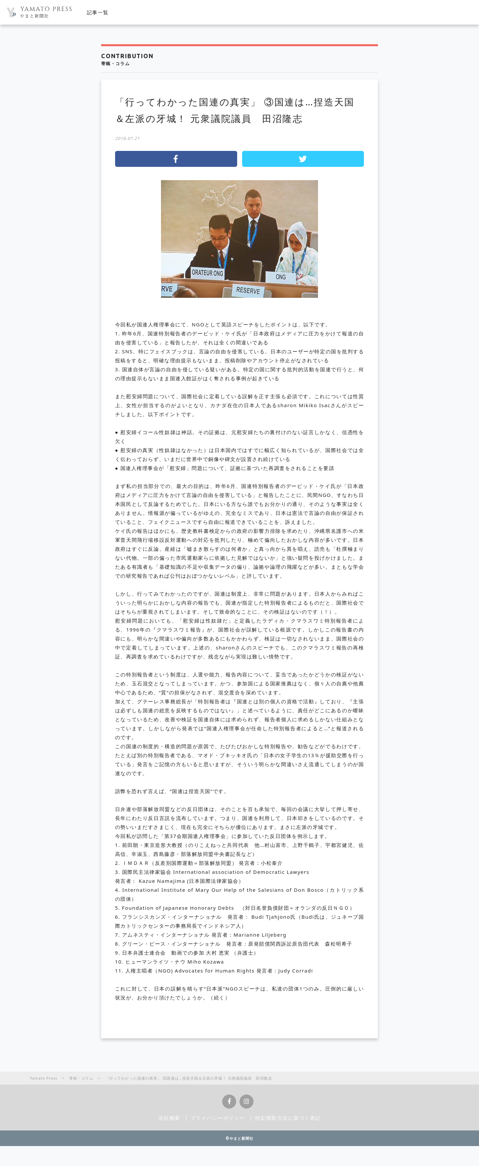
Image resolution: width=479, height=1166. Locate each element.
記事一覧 (98, 12)
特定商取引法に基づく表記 (288, 1117)
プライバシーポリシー (217, 1117)
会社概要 (169, 1117)
